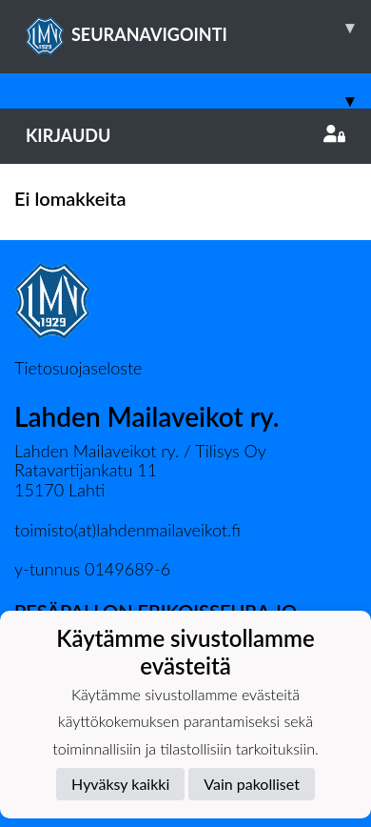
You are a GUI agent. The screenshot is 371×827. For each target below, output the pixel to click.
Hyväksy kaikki (120, 784)
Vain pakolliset (252, 784)
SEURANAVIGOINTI (198, 27)
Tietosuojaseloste (78, 367)
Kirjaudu (185, 135)
